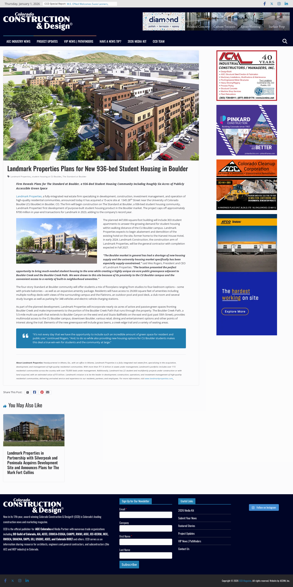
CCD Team (158, 41)
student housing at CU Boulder (46, 176)
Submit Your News (187, 518)
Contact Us (183, 549)
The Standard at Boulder (74, 176)
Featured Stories (186, 526)
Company (124, 522)
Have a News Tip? (110, 41)
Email (123, 509)
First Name (125, 536)
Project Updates (47, 41)
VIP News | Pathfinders (78, 41)
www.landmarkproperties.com (159, 378)
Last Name (124, 550)
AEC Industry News (18, 41)
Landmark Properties (21, 176)
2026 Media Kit (137, 41)
